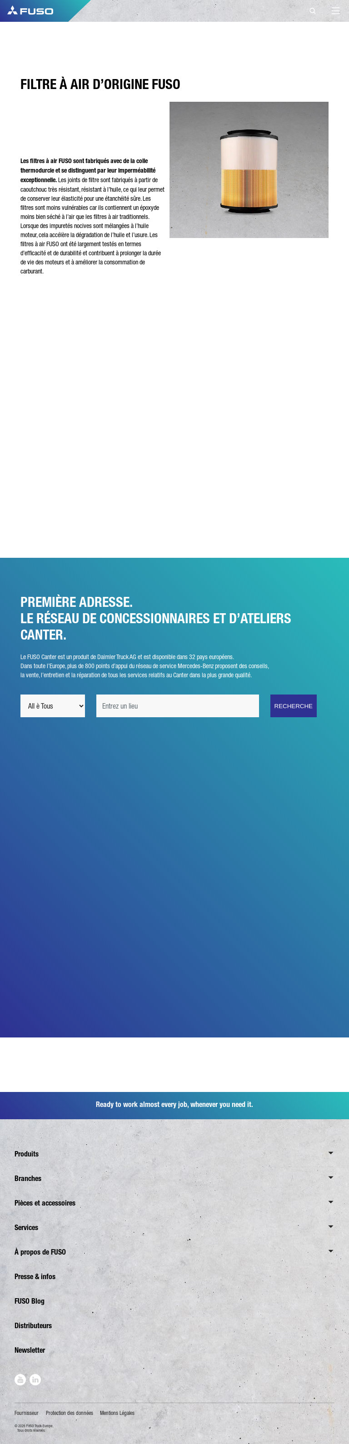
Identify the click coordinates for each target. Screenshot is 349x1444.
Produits (27, 1154)
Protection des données (69, 1413)
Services (26, 1227)
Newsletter (30, 1350)
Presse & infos (35, 1276)
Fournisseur (27, 1413)
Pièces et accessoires (45, 1203)
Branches (28, 1178)
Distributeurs (33, 1325)
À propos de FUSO (40, 1252)
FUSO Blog (30, 1301)
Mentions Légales (117, 1413)
